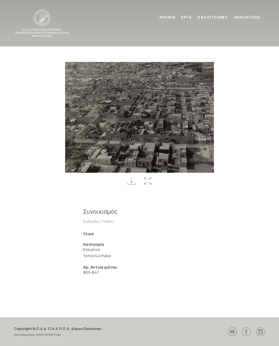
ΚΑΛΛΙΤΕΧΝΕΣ (213, 17)
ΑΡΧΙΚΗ (167, 17)
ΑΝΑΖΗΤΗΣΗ (247, 17)
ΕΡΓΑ (186, 17)
